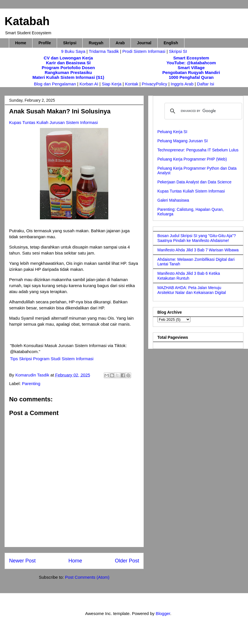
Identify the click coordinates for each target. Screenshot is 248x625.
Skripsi (69, 43)
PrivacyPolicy (155, 83)
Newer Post (22, 561)
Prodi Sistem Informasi (143, 51)
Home (20, 43)
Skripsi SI (178, 51)
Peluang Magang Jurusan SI (182, 141)
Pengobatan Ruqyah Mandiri (191, 72)
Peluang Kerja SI (172, 131)
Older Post (127, 561)
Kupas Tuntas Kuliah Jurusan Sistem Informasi (53, 122)
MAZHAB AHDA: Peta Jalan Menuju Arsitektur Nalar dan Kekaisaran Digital (191, 290)
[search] (202, 111)
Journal (144, 43)
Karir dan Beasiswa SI (68, 62)
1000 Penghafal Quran (191, 77)
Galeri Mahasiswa (173, 200)
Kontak (131, 83)
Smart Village (191, 67)
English (171, 43)
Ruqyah (96, 43)
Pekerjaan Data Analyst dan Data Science (194, 182)
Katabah (27, 21)
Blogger (163, 613)
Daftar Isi (205, 83)
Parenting (31, 383)
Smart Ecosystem (191, 57)
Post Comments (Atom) (87, 577)
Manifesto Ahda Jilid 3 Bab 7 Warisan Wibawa (198, 250)
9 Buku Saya (73, 51)
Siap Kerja (111, 83)
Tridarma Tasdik (104, 51)
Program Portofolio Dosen (68, 67)
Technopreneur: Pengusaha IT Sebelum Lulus (198, 150)
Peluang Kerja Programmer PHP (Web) (192, 159)
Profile (44, 43)
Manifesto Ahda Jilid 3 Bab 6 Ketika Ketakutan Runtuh (188, 276)
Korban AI (89, 83)
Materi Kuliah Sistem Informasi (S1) (68, 77)
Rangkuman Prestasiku (68, 72)
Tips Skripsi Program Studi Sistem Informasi (51, 358)
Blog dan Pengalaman (55, 83)
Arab (120, 43)
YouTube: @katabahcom (191, 62)
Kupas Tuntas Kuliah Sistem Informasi (191, 191)
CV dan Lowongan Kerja (68, 57)
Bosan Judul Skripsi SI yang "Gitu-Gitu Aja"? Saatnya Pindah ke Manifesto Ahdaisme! (196, 238)
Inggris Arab (183, 83)
